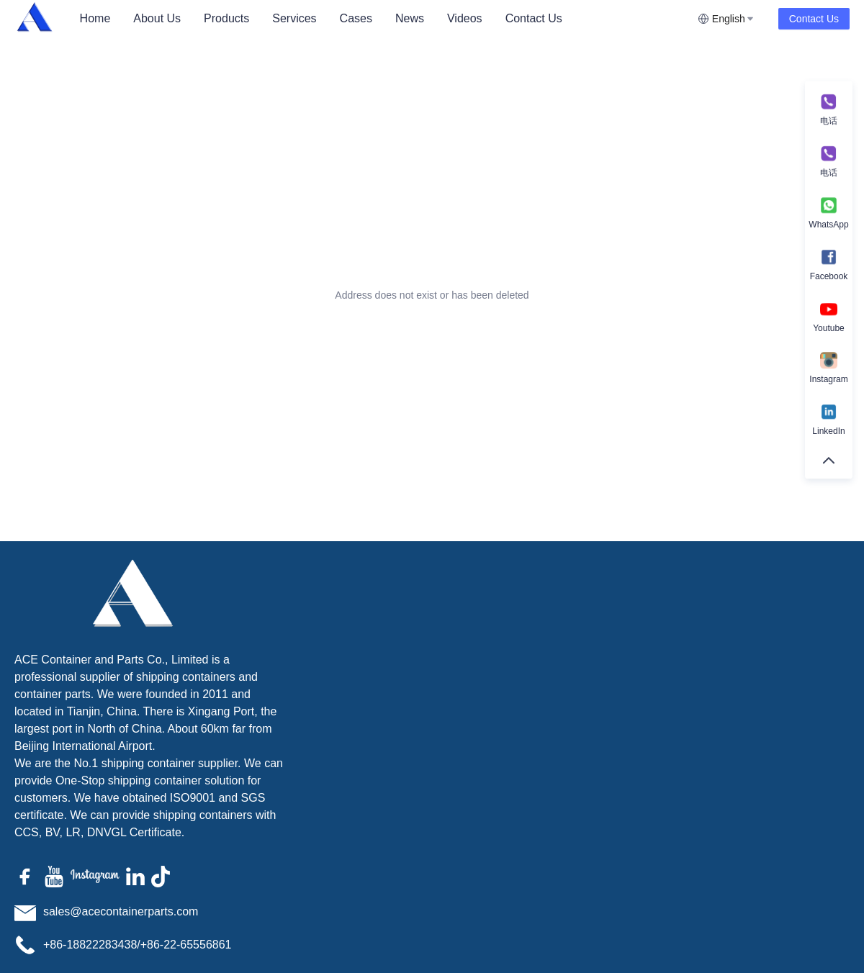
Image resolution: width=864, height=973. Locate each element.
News (409, 18)
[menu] (383, 18)
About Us (157, 18)
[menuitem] (95, 18)
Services (294, 18)
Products (226, 18)
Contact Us (533, 18)
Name (601, 634)
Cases (356, 18)
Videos (464, 18)
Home (95, 18)
